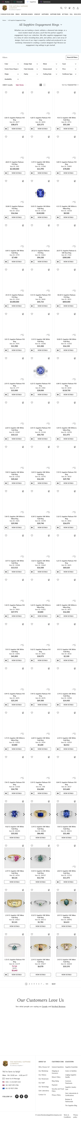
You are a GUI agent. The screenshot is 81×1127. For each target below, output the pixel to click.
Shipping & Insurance (55, 1072)
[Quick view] (6, 128)
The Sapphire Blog (71, 1105)
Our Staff (42, 1083)
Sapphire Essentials (71, 1067)
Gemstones (46, 2)
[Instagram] (26, 1096)
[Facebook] (21, 1096)
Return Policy (56, 1077)
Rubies (7, 2)
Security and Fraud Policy (58, 1090)
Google (45, 1006)
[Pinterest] (17, 1096)
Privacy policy (75, 1116)
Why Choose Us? (44, 1067)
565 (47, 984)
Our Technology (44, 1087)
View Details (17, 129)
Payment (54, 1085)
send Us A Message (13, 1078)
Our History (42, 1075)
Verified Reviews (58, 1006)
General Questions (58, 1067)
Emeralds (19, 2)
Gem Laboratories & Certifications (71, 1094)
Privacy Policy (56, 1095)
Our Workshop (43, 1071)
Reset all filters (72, 57)
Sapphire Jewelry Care (70, 1088)
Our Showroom (44, 1079)
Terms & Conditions (67, 1116)
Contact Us (42, 1094)
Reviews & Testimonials (69, 1100)
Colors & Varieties (71, 1071)
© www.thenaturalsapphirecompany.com (48, 1115)
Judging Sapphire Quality (70, 1076)
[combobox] (73, 85)
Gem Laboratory (44, 1091)
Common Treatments (68, 1082)
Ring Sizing (55, 1081)
